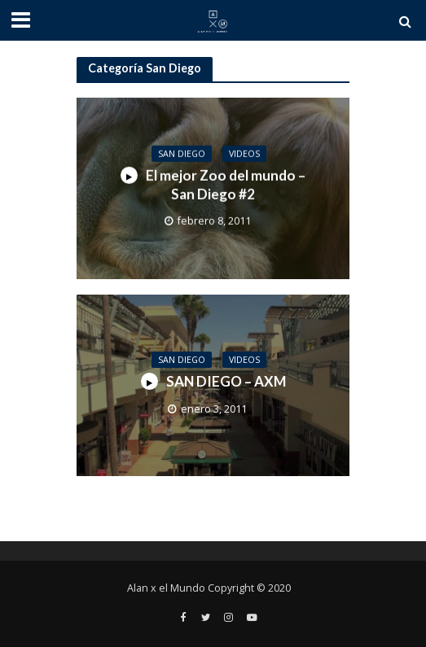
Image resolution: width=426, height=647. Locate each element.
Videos (244, 153)
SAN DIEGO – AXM (213, 381)
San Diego (181, 153)
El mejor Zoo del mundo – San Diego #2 (213, 184)
